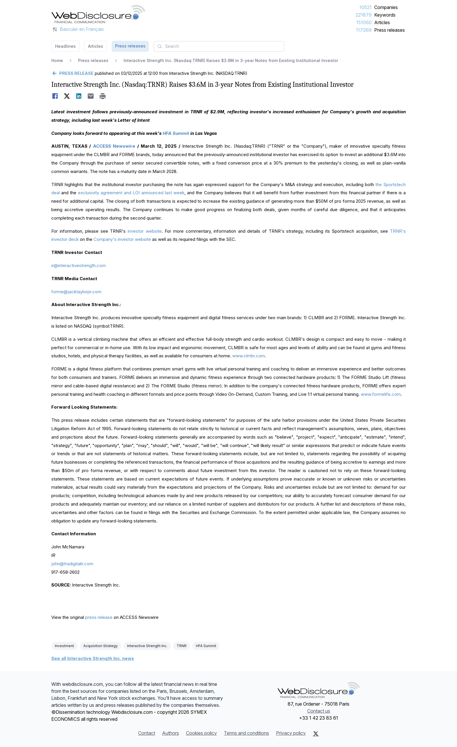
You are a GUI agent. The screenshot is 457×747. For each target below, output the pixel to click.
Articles (382, 22)
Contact (146, 733)
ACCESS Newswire (114, 146)
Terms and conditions (246, 733)
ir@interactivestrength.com (78, 265)
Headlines (65, 46)
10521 (365, 7)
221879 (364, 15)
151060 (364, 22)
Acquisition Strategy (100, 646)
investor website (145, 231)
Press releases (389, 30)
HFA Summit (206, 646)
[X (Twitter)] (316, 734)
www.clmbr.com (248, 356)
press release (99, 617)
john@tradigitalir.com (72, 563)
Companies (386, 7)
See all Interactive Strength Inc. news (92, 658)
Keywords (385, 15)
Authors (170, 733)
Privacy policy (291, 733)
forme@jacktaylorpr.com (76, 291)
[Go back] (72, 73)
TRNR (182, 646)
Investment (64, 646)
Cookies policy (201, 733)
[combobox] (219, 46)
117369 (364, 30)
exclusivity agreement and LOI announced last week (131, 192)
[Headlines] (98, 14)
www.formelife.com (381, 394)
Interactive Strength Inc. (147, 646)
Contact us (318, 711)
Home (57, 60)
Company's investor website (122, 239)
